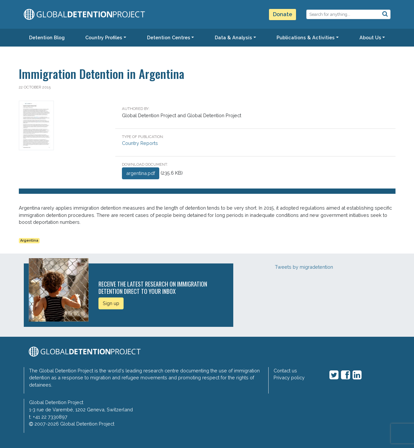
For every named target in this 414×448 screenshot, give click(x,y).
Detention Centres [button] (168, 37)
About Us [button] (370, 37)
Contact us (285, 370)
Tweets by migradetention (304, 267)
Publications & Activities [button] (306, 37)
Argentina (29, 240)
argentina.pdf (140, 173)
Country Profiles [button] (103, 37)
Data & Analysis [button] (233, 37)
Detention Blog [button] (47, 37)
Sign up (111, 303)
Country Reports (140, 143)
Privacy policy (289, 377)
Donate (282, 14)
